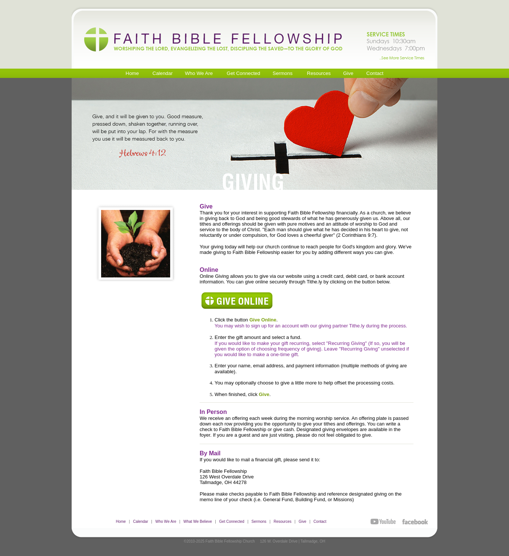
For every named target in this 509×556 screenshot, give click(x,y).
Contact (319, 521)
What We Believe (198, 521)
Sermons (259, 521)
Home (121, 521)
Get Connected (231, 521)
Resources (282, 521)
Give (302, 521)
